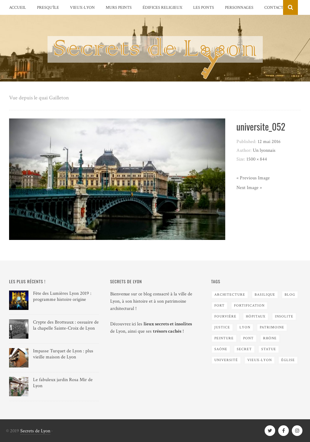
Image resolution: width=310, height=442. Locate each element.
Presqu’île (48, 7)
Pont (248, 338)
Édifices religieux (162, 7)
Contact (273, 7)
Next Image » (249, 187)
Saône (220, 349)
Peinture (224, 338)
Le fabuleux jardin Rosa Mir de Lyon (63, 383)
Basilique (265, 294)
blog (290, 294)
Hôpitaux (255, 316)
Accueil (17, 7)
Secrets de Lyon (35, 431)
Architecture (229, 294)
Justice (222, 327)
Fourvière (225, 316)
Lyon (244, 327)
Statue (268, 349)
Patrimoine (272, 327)
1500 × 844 (256, 159)
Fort (219, 305)
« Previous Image (253, 178)
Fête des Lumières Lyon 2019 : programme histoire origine (62, 296)
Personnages (239, 7)
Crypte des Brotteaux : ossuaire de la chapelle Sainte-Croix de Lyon (66, 325)
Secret (244, 349)
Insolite (284, 316)
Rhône (270, 338)
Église (288, 360)
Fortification (249, 305)
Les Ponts (203, 7)
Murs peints (119, 7)
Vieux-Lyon (82, 7)
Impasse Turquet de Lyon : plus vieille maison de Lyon (63, 354)
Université (226, 360)
